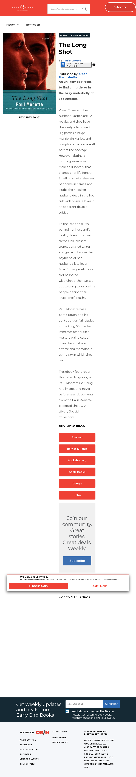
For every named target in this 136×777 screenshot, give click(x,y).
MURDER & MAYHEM (29, 759)
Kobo (77, 495)
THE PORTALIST (27, 764)
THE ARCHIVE (26, 745)
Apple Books (77, 472)
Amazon (77, 437)
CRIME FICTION (80, 35)
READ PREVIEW (29, 117)
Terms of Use (59, 737)
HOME (63, 35)
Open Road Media (73, 75)
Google (77, 483)
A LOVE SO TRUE (28, 740)
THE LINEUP (25, 754)
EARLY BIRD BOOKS (29, 749)
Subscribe (120, 7)
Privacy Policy (60, 742)
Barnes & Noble (77, 448)
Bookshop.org (77, 460)
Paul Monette (72, 60)
